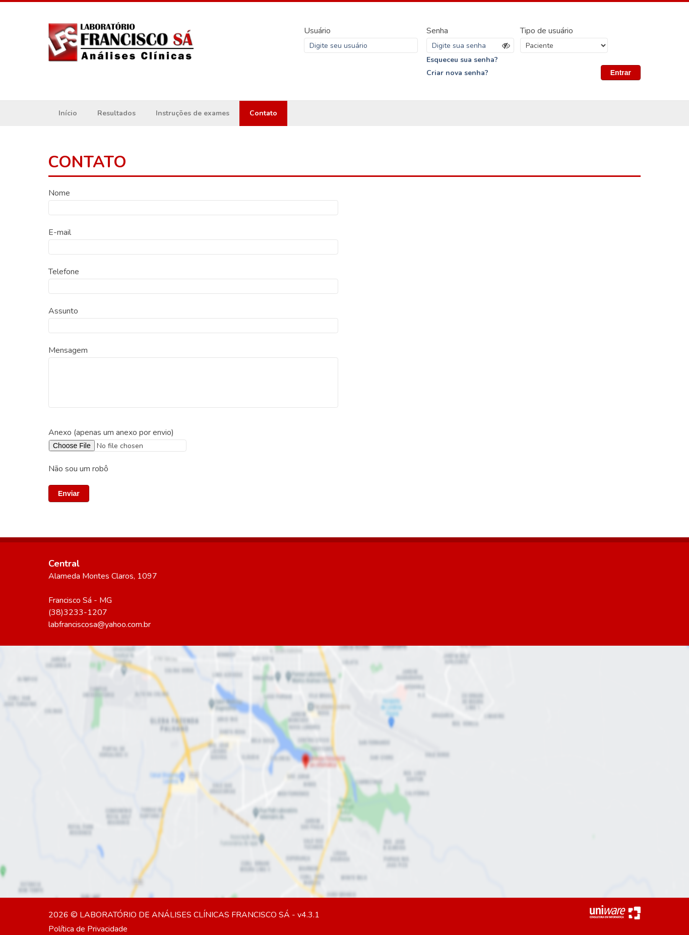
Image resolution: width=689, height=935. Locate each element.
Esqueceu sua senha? (462, 60)
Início (67, 113)
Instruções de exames (192, 113)
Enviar (69, 493)
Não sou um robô (78, 468)
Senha (437, 30)
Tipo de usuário (546, 30)
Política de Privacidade (88, 928)
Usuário (317, 30)
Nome (59, 193)
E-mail (59, 232)
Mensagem (68, 350)
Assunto (63, 311)
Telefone (63, 271)
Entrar (620, 73)
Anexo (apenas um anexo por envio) (111, 432)
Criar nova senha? (457, 73)
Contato (263, 113)
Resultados (116, 113)
